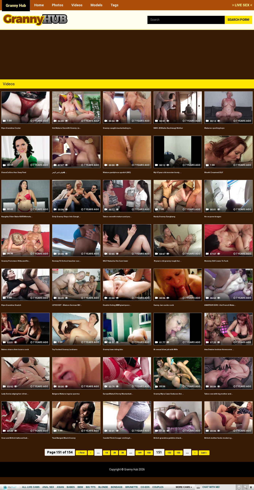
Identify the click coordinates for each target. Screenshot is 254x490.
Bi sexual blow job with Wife (173, 358)
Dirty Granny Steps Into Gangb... (74, 216)
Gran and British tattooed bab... (23, 450)
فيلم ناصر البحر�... (64, 172)
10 (100, 465)
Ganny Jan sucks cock (169, 309)
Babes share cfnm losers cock (23, 358)
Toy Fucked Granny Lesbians (72, 358)
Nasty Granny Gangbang (171, 216)
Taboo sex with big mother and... (227, 402)
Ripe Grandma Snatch (16, 309)
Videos (76, 5)
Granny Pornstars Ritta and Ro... (24, 265)
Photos (57, 5)
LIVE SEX (242, 5)
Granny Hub (16, 5)
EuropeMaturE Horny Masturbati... (118, 404)
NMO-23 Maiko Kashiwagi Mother (177, 127)
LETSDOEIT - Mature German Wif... (73, 311)
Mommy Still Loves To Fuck (224, 265)
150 (150, 465)
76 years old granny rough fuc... (176, 265)
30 (119, 465)
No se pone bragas (218, 216)
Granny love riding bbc (119, 358)
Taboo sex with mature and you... (126, 216)
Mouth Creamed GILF (219, 172)
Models (96, 5)
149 (138, 465)
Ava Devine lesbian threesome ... (228, 358)
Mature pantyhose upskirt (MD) (125, 172)
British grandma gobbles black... (176, 450)
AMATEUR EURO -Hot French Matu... (224, 311)
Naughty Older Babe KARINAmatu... (15, 218)
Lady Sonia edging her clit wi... (22, 402)
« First (72, 465)
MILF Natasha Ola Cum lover (123, 265)
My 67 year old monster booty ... (176, 172)
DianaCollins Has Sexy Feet (20, 172)
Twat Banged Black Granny (71, 450)
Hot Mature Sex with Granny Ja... (75, 127)
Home (39, 5)
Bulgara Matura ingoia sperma (74, 402)
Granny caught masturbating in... (126, 127)
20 (110, 465)
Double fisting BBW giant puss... (125, 309)
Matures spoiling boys (220, 127)
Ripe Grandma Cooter (16, 127)
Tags (114, 5)
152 (173, 465)
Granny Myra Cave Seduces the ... (178, 402)
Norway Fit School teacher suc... (75, 265)
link (250, 430)
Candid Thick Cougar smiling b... (126, 450)
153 (184, 465)
